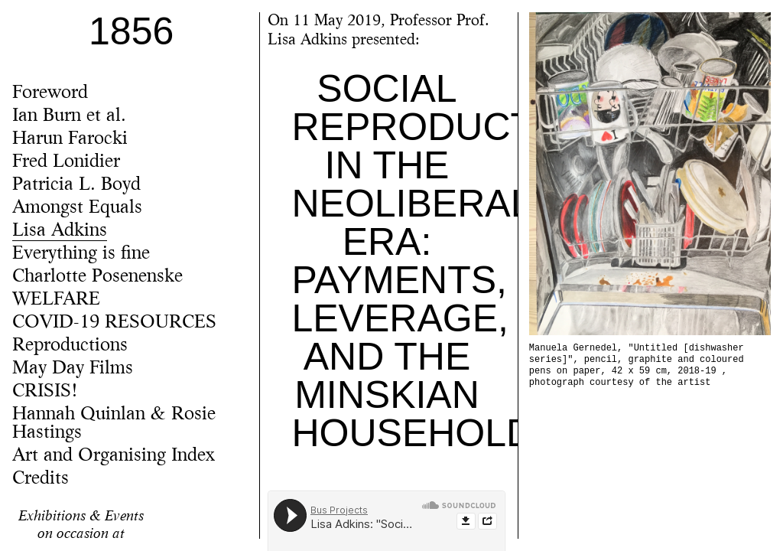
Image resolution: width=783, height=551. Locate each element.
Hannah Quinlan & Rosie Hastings (114, 424)
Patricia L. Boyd (76, 185)
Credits (40, 479)
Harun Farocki (70, 139)
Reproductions (70, 346)
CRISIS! (45, 392)
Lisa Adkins (59, 231)
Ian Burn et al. (69, 116)
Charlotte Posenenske (97, 277)
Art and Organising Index (113, 456)
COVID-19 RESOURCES (114, 323)
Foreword (50, 93)
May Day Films (72, 369)
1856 (131, 31)
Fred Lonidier (66, 162)
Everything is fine (81, 254)
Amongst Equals (77, 208)
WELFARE (56, 300)
